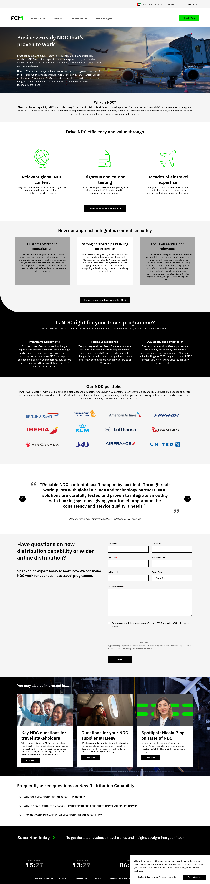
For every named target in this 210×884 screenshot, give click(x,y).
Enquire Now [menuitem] (189, 18)
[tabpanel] (105, 261)
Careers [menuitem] (170, 4)
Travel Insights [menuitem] (104, 18)
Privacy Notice (65, 878)
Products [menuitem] (58, 18)
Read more (33, 761)
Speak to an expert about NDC (105, 208)
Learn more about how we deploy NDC (105, 299)
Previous (22, 499)
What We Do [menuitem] (38, 18)
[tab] (105, 797)
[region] (170, 869)
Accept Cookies (194, 877)
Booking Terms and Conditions (124, 878)
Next (187, 499)
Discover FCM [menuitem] (79, 18)
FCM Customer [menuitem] (187, 4)
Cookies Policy (83, 878)
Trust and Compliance (43, 878)
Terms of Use (100, 878)
